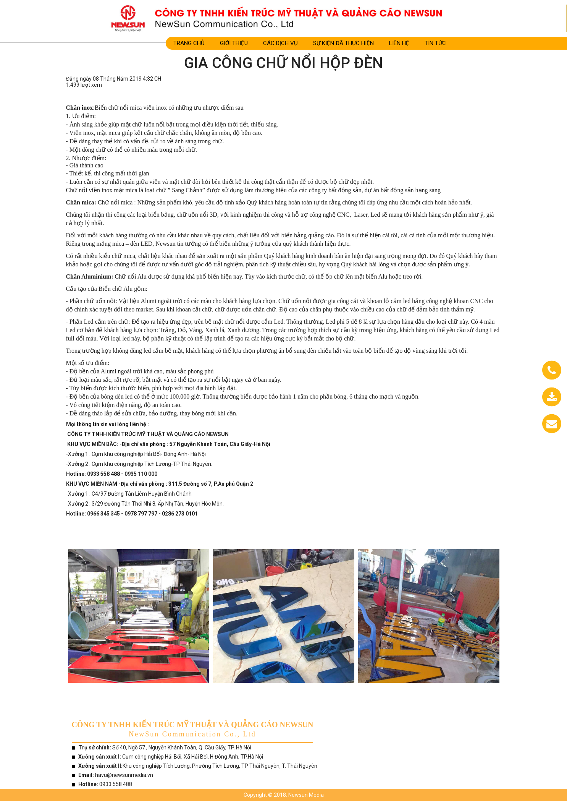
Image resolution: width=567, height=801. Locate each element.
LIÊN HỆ (399, 43)
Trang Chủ (189, 43)
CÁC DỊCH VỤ (280, 43)
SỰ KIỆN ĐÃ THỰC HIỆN (343, 43)
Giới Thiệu (234, 43)
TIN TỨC (435, 43)
